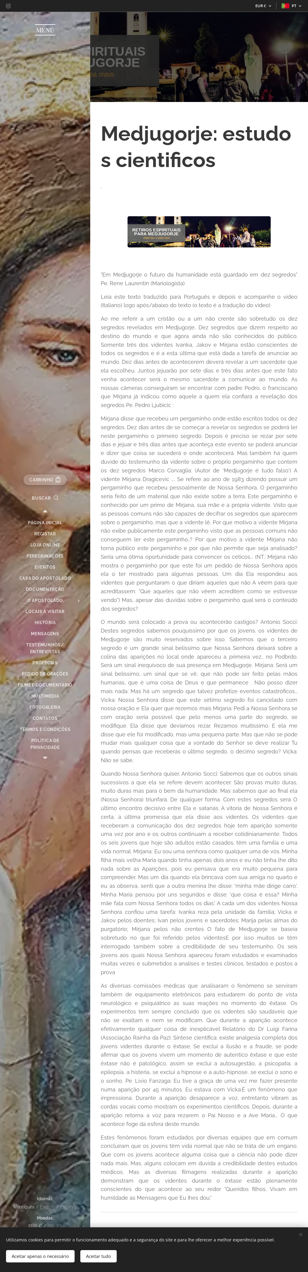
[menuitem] (45, 522)
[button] (45, 498)
